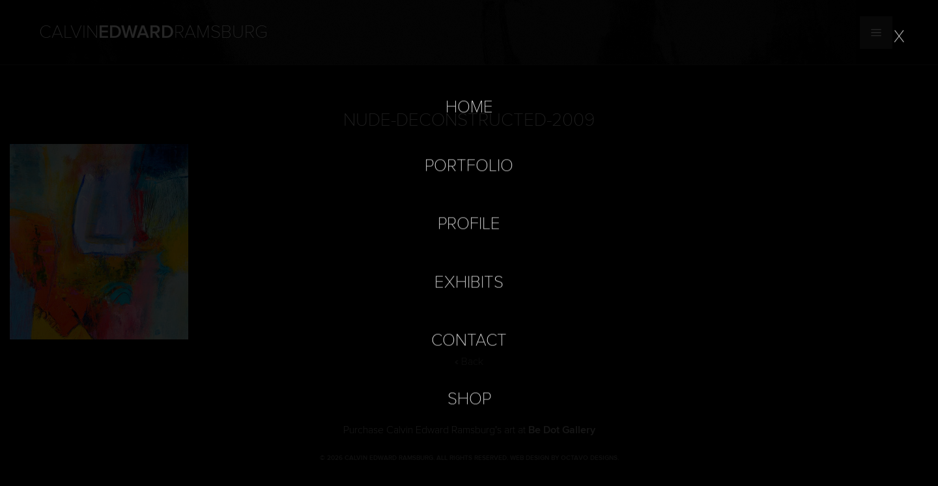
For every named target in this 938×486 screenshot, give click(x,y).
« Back (469, 361)
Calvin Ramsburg (153, 32)
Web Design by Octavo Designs (564, 458)
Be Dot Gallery (561, 429)
